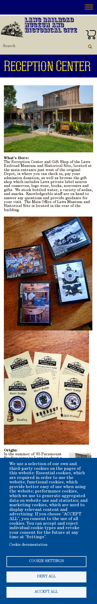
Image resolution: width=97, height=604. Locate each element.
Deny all (46, 577)
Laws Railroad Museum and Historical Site (51, 25)
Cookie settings (46, 561)
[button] (48, 118)
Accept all (46, 592)
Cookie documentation (28, 545)
